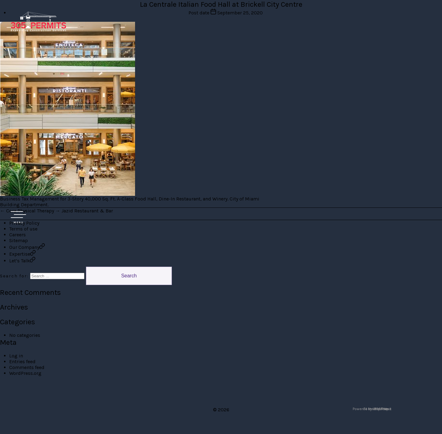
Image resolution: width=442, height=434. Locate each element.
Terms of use (23, 229)
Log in (16, 356)
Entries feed (22, 361)
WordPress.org (25, 373)
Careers (17, 235)
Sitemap (18, 240)
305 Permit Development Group (38, 21)
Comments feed (27, 367)
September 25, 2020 (240, 13)
